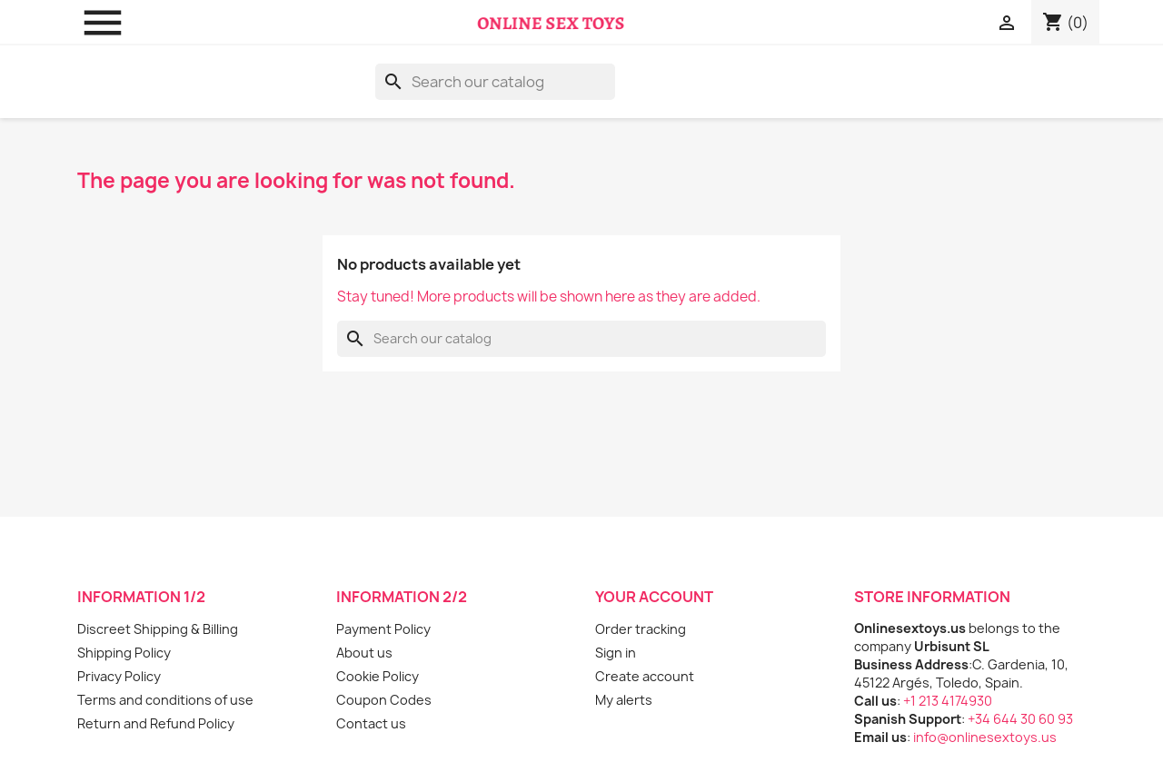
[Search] (495, 82)
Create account (644, 676)
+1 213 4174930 (947, 700)
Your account (654, 597)
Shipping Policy (124, 652)
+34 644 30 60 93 (1020, 718)
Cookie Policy (377, 676)
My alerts (623, 699)
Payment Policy (383, 629)
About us (364, 652)
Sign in (615, 652)
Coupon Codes (384, 699)
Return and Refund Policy (155, 723)
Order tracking (640, 629)
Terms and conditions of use (165, 699)
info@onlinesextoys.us (985, 737)
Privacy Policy (119, 676)
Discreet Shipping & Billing (157, 629)
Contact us (371, 723)
